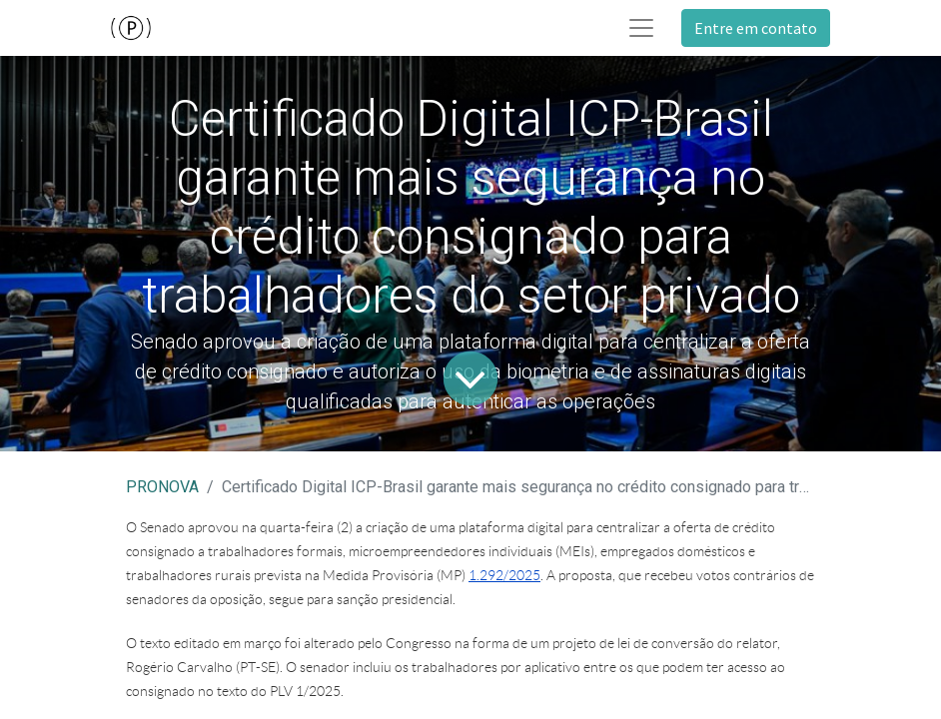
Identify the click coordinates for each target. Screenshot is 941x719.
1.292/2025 (504, 575)
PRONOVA (162, 486)
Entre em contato (755, 28)
